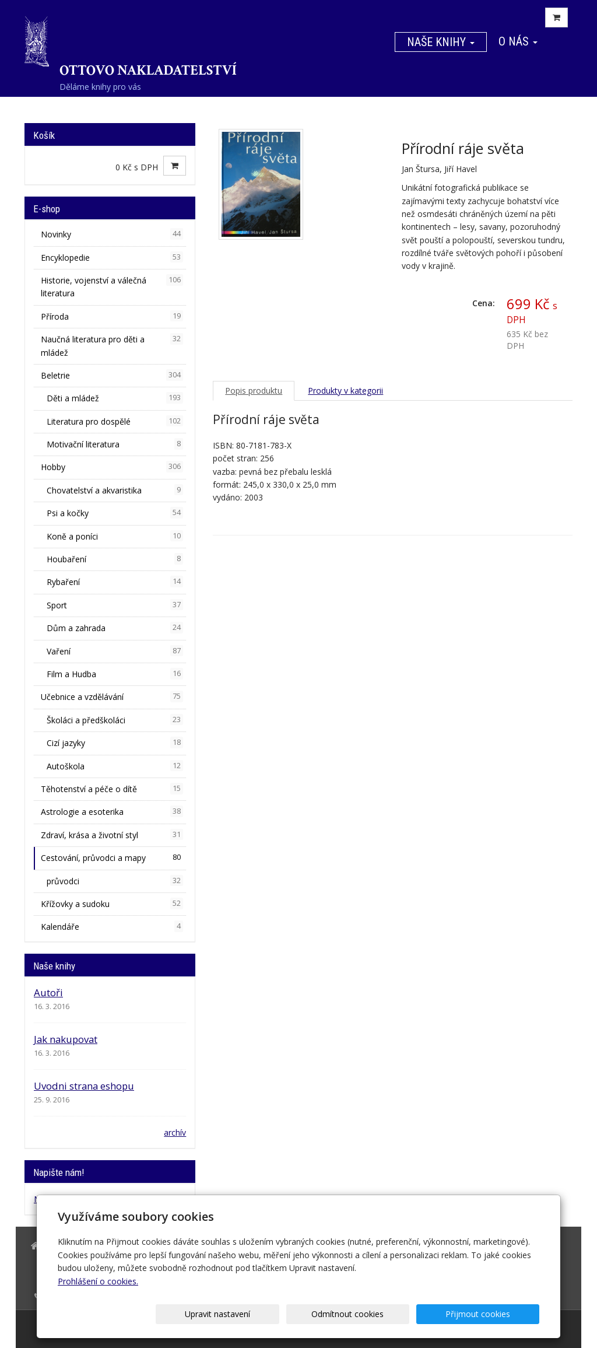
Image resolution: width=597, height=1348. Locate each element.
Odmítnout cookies (399, 1313)
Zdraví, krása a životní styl (112, 835)
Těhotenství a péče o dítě (112, 788)
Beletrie (112, 375)
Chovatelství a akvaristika (115, 490)
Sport (115, 605)
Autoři (48, 992)
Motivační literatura (115, 444)
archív (175, 1132)
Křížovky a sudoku (112, 903)
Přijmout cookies (494, 1313)
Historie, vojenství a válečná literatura (112, 286)
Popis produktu (253, 390)
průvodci (115, 881)
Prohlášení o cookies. (98, 1281)
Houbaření (115, 559)
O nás (518, 41)
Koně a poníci (115, 536)
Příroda (112, 316)
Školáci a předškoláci (115, 720)
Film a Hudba (115, 674)
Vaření (115, 651)
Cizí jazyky (115, 742)
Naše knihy (441, 42)
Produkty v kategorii (345, 390)
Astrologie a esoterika (112, 811)
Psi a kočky (115, 513)
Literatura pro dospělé (115, 421)
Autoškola (115, 766)
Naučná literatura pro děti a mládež (112, 345)
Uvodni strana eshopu (84, 1086)
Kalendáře (112, 926)
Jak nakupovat (65, 1039)
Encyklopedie (112, 257)
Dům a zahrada (115, 627)
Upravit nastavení (302, 1313)
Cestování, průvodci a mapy (112, 857)
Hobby (112, 466)
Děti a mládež (115, 398)
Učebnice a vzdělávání (112, 696)
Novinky (112, 234)
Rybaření (115, 581)
